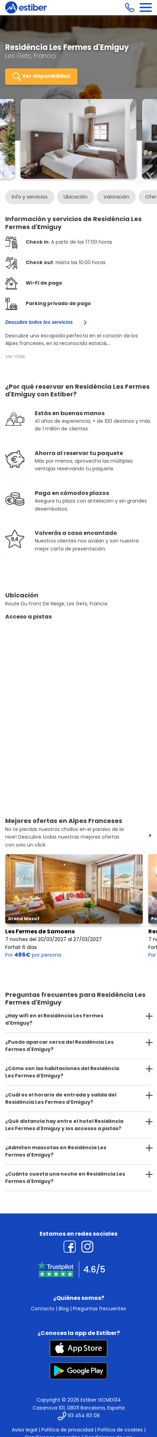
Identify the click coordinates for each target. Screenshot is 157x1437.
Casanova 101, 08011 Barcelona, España (79, 1407)
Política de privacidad (67, 1429)
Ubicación (76, 196)
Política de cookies (120, 1429)
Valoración (116, 196)
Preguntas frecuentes (99, 1308)
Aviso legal (24, 1429)
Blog (64, 1308)
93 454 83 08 (84, 1415)
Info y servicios (30, 196)
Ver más (15, 356)
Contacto (43, 1308)
